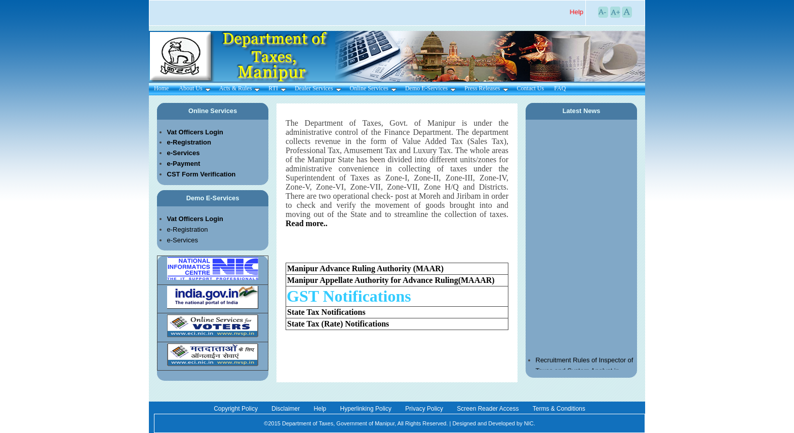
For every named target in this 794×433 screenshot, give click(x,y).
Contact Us (530, 88)
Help (321, 408)
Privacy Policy (425, 408)
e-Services (182, 240)
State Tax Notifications (326, 312)
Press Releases (486, 88)
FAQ (560, 88)
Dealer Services (318, 88)
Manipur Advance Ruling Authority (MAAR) (365, 268)
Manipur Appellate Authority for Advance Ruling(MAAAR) (391, 280)
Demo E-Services (430, 88)
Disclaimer (286, 408)
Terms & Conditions (559, 408)
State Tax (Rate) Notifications (338, 323)
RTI (277, 88)
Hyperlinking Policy (366, 408)
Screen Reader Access (488, 408)
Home (161, 88)
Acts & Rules (239, 88)
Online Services (373, 88)
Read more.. (307, 223)
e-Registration (187, 229)
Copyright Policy (236, 408)
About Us (194, 88)
